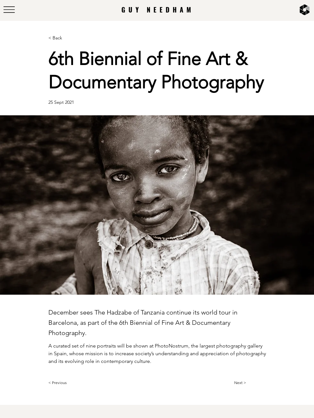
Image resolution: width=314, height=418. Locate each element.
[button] (9, 9)
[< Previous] (69, 382)
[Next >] (250, 382)
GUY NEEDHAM (157, 9)
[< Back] (69, 38)
